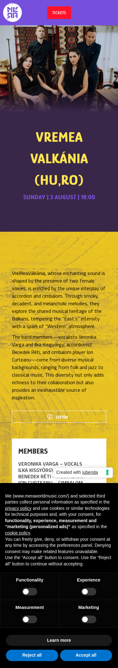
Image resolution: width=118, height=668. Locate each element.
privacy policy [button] (18, 508)
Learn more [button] (59, 640)
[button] (107, 12)
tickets (59, 12)
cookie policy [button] (17, 532)
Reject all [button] (32, 655)
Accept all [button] (86, 655)
